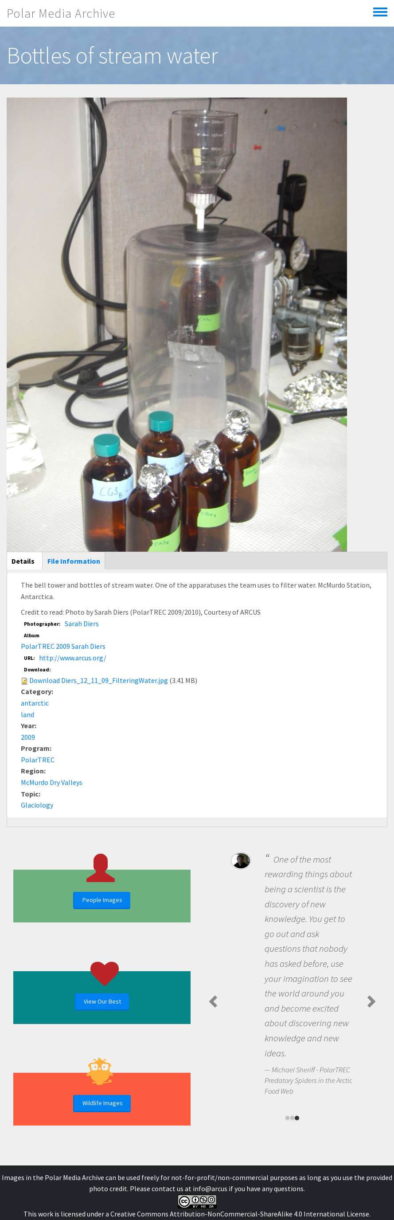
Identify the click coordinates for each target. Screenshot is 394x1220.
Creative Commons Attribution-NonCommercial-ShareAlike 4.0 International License (239, 1213)
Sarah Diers (82, 623)
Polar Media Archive (61, 13)
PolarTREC (38, 759)
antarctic (35, 702)
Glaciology (37, 804)
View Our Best (102, 1001)
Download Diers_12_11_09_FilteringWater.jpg (98, 680)
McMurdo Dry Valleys (51, 782)
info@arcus (210, 1188)
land (27, 714)
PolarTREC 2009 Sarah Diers (63, 646)
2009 (28, 737)
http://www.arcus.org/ (72, 657)
